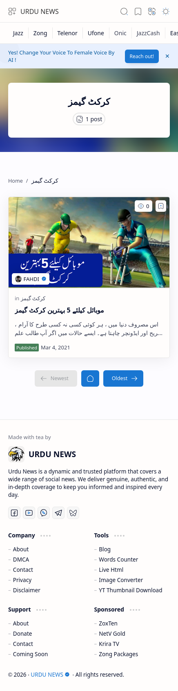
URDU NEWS (39, 11)
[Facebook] (14, 513)
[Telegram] (58, 513)
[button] (12, 11)
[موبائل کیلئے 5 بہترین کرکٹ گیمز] (89, 242)
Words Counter (118, 559)
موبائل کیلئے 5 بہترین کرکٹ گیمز (59, 310)
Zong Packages (118, 654)
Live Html (111, 569)
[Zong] (41, 33)
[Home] (90, 378)
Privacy (22, 580)
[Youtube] (29, 513)
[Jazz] (18, 33)
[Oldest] (123, 378)
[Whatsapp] (44, 513)
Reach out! (142, 56)
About (21, 549)
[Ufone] (96, 33)
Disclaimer (26, 590)
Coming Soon (30, 654)
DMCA (21, 559)
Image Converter (121, 580)
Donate (22, 633)
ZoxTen (108, 623)
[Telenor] (68, 33)
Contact (23, 569)
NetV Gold (112, 633)
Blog (105, 549)
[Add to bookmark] (161, 206)
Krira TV (109, 644)
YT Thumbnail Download (130, 590)
